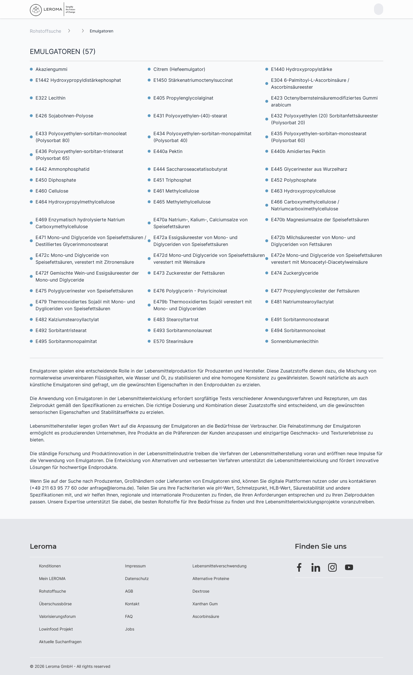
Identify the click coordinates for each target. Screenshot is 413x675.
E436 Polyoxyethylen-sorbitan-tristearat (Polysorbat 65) (79, 154)
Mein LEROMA (52, 578)
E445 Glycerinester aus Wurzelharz (309, 169)
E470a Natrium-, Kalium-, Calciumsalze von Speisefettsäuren (200, 223)
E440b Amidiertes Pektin (298, 151)
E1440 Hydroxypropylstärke (301, 69)
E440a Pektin (167, 151)
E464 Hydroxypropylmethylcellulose (75, 202)
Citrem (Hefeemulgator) (179, 69)
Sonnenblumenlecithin (294, 341)
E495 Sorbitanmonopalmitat (66, 341)
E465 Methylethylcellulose (182, 202)
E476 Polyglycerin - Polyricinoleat (190, 291)
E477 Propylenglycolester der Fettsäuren (315, 291)
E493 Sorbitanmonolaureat (182, 330)
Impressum (135, 565)
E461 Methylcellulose (176, 191)
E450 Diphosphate (56, 180)
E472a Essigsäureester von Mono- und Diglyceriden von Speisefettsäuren (195, 240)
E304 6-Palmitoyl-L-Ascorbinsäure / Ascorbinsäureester (310, 83)
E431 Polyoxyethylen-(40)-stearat (190, 116)
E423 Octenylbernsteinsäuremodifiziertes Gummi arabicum (324, 101)
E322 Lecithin (50, 98)
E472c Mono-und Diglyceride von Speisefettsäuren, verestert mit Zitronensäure (85, 258)
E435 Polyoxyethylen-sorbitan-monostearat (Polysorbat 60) (319, 137)
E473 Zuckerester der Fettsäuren (189, 273)
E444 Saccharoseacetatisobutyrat (190, 169)
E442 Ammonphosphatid (62, 169)
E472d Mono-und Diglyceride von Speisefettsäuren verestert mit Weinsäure (209, 258)
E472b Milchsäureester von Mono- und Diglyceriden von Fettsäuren (313, 240)
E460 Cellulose (52, 191)
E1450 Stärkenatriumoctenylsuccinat (193, 80)
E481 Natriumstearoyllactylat (302, 301)
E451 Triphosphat (172, 180)
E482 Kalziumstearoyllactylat (67, 319)
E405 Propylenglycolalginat (183, 98)
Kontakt (132, 603)
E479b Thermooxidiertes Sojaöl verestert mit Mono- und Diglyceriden (202, 305)
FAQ (129, 616)
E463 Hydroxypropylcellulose (303, 191)
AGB (129, 591)
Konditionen (50, 565)
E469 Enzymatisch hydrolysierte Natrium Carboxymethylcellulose (80, 223)
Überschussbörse (55, 603)
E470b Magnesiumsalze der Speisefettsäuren (320, 219)
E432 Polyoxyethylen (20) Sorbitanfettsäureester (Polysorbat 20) (324, 119)
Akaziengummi (51, 69)
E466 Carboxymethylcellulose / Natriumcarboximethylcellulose (305, 205)
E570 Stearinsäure (173, 341)
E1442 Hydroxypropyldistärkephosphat (78, 80)
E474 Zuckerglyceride (294, 273)
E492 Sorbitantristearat (61, 330)
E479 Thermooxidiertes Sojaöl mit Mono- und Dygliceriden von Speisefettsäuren (85, 305)
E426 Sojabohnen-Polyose (64, 116)
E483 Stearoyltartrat (175, 319)
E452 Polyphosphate (293, 180)
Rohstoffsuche (45, 31)
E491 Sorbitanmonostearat (300, 319)
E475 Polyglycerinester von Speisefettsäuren (84, 291)
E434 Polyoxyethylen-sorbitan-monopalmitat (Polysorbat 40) (202, 137)
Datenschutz (137, 578)
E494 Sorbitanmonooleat (298, 330)
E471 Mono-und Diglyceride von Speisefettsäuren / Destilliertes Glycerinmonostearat (91, 240)
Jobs (129, 628)
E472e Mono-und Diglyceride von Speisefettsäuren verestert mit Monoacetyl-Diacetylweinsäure (326, 258)
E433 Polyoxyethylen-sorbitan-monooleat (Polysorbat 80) (81, 137)
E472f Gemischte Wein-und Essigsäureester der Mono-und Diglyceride (87, 276)
